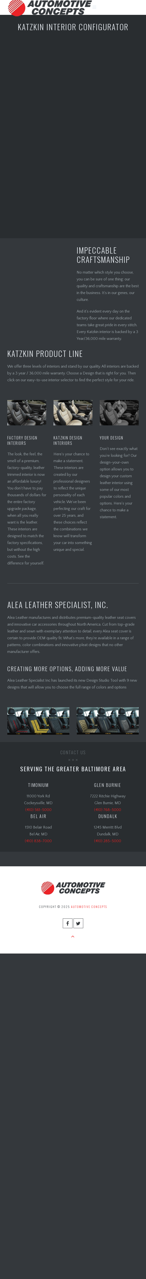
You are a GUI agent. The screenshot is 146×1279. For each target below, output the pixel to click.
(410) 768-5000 (107, 810)
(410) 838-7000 (38, 841)
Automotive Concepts (89, 907)
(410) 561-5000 (38, 810)
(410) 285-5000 (107, 841)
